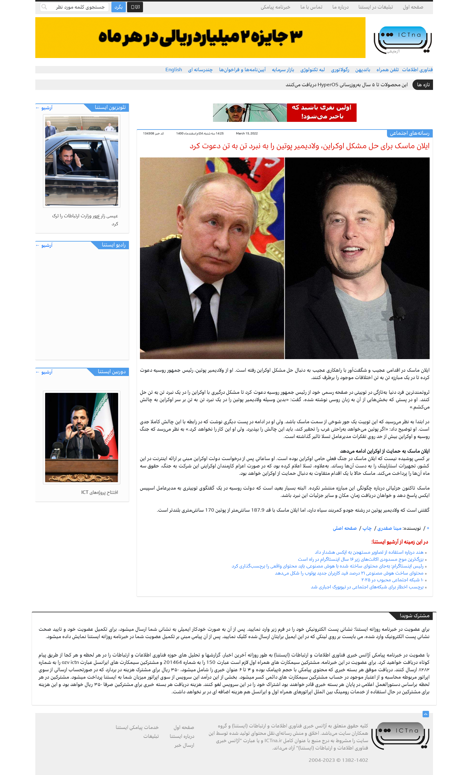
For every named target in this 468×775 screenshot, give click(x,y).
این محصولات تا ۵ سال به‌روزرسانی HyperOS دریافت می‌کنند (347, 85)
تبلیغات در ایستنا (375, 7)
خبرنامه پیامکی (276, 7)
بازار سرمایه (283, 70)
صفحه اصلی (345, 528)
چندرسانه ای (200, 70)
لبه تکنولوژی (312, 70)
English (173, 70)
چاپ (366, 528)
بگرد (118, 7)
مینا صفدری (388, 528)
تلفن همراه (388, 70)
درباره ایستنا (182, 736)
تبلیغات (151, 736)
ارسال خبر (184, 745)
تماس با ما (311, 7)
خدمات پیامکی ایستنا (137, 727)
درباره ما (340, 7)
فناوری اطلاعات (417, 70)
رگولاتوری (340, 70)
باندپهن (362, 70)
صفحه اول (413, 7)
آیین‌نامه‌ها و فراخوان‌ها (242, 70)
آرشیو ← (43, 108)
